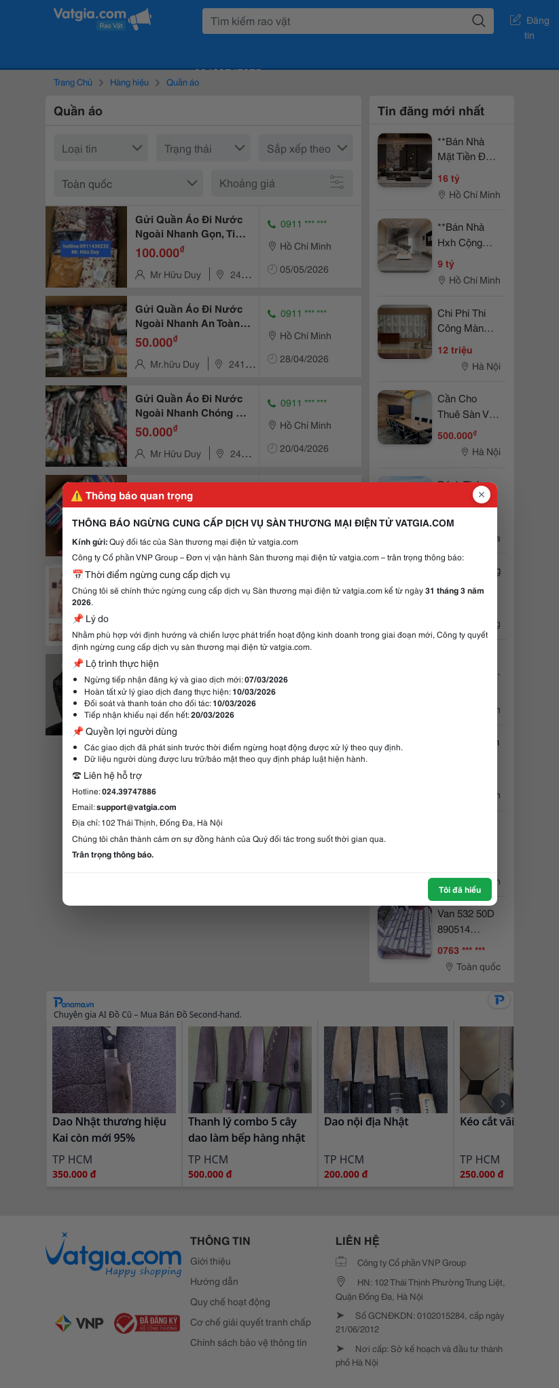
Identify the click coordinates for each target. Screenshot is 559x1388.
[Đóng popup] (481, 494)
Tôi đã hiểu (460, 889)
